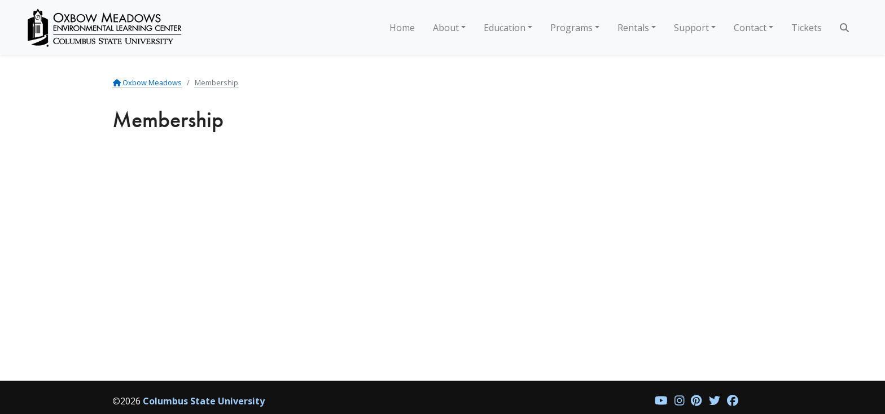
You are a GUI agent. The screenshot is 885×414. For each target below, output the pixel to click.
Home (402, 27)
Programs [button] (571, 27)
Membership (216, 82)
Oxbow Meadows (147, 82)
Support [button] (691, 27)
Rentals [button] (633, 27)
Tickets (806, 27)
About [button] (446, 27)
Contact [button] (750, 27)
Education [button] (504, 27)
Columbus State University (204, 401)
